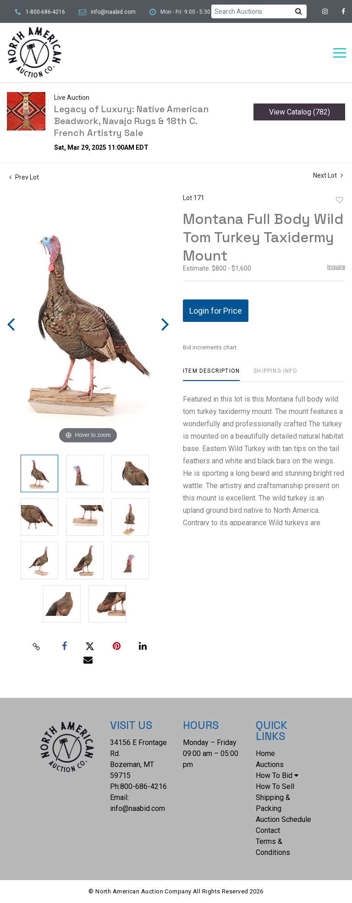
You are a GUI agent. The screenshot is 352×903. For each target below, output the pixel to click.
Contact (268, 830)
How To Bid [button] (277, 775)
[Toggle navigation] (339, 53)
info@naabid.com (113, 12)
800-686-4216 (143, 786)
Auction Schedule (283, 819)
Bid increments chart (209, 347)
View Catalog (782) (299, 112)
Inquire (336, 266)
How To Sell (275, 786)
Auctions (270, 764)
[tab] (211, 374)
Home (265, 753)
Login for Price (215, 311)
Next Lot (328, 175)
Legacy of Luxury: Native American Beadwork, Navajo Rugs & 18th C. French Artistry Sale (131, 121)
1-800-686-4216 (45, 12)
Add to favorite (339, 200)
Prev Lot (24, 177)
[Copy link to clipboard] (36, 646)
